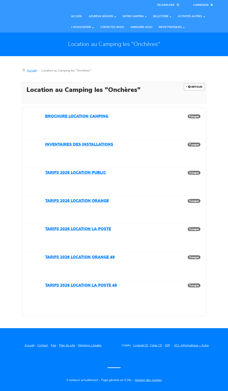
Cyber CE (156, 345)
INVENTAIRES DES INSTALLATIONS (79, 145)
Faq (53, 345)
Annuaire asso (141, 27)
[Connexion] (203, 5)
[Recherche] (168, 5)
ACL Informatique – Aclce (191, 345)
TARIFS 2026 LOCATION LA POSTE (78, 229)
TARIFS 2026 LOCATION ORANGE (77, 201)
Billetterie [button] (162, 16)
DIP (167, 345)
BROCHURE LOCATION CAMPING (76, 116)
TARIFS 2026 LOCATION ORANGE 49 (80, 257)
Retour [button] (195, 87)
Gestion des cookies (148, 380)
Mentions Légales (90, 345)
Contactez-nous (112, 27)
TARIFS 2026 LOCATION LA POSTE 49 (81, 285)
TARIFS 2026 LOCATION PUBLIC (75, 173)
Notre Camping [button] (135, 16)
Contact (42, 345)
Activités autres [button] (191, 16)
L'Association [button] (82, 27)
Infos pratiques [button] (172, 27)
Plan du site (67, 345)
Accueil (76, 16)
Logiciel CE (140, 345)
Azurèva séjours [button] (102, 16)
